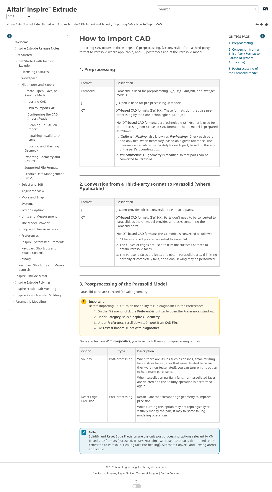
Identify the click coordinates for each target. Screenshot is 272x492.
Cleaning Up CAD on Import (42, 127)
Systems (27, 203)
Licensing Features (35, 72)
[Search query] (208, 9)
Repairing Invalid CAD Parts (44, 138)
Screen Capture (32, 210)
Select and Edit (32, 184)
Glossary (24, 259)
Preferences (30, 235)
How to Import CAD (149, 24)
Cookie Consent (170, 473)
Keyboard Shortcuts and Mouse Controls (39, 250)
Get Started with (57, 24)
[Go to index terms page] (261, 11)
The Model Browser (35, 223)
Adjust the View (32, 191)
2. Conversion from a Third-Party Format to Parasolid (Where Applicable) (244, 56)
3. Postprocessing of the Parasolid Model (243, 70)
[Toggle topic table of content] (262, 36)
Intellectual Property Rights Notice (113, 473)
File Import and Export (95, 24)
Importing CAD (123, 24)
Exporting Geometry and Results (42, 159)
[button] (13, 42)
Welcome (22, 42)
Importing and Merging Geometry (41, 148)
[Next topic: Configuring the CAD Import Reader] (262, 25)
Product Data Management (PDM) (44, 176)
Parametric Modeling (30, 301)
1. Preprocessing (241, 43)
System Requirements (43, 242)
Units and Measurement (39, 216)
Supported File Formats (41, 167)
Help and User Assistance (40, 229)
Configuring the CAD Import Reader (43, 116)
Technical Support (147, 473)
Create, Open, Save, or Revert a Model (40, 93)
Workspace (29, 78)
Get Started (25, 24)
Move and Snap (32, 197)
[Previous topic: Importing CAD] (257, 25)
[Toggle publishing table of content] (9, 36)
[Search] (254, 9)
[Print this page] (267, 25)
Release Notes (37, 48)
